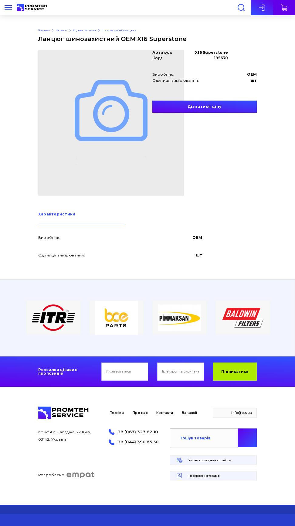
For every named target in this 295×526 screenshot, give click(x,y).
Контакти (164, 413)
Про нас (140, 413)
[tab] (81, 218)
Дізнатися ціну (205, 106)
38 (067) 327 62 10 (138, 432)
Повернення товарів (204, 475)
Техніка (117, 413)
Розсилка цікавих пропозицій (57, 371)
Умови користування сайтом (210, 460)
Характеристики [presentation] (56, 214)
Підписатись (235, 371)
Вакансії (189, 413)
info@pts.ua (241, 413)
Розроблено (66, 475)
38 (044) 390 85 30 (138, 442)
